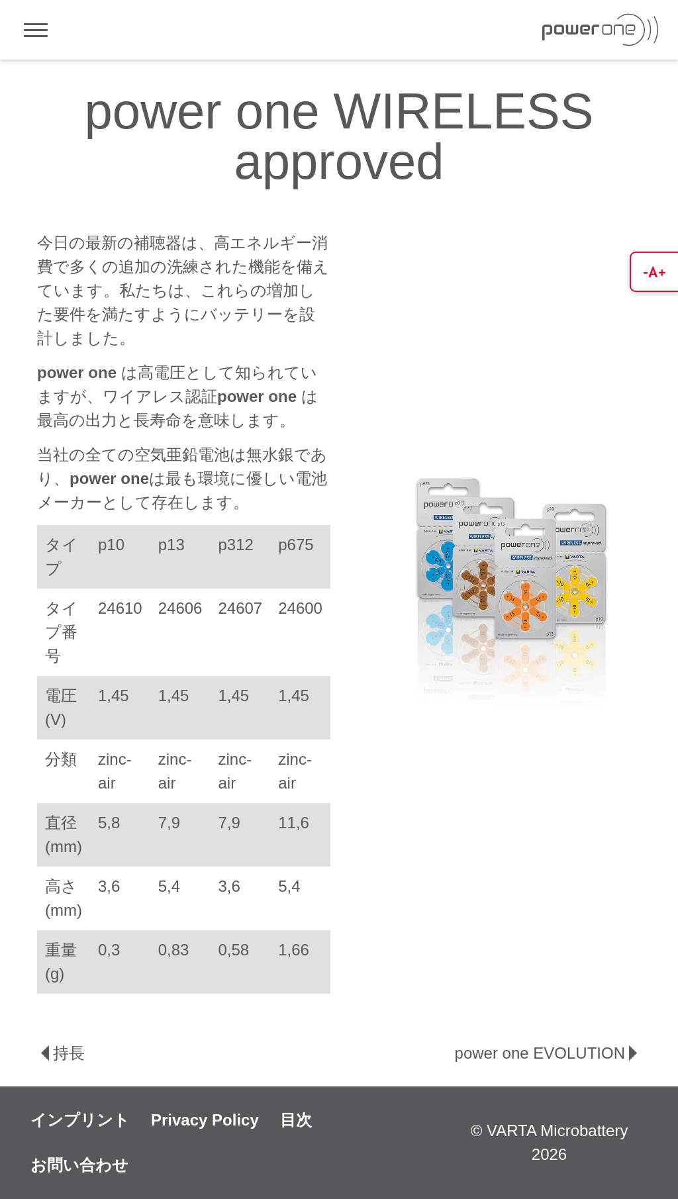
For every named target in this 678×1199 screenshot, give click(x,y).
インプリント (80, 1120)
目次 (296, 1120)
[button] (654, 272)
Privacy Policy (205, 1120)
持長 (61, 1053)
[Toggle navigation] (36, 30)
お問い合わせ (79, 1165)
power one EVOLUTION (548, 1053)
